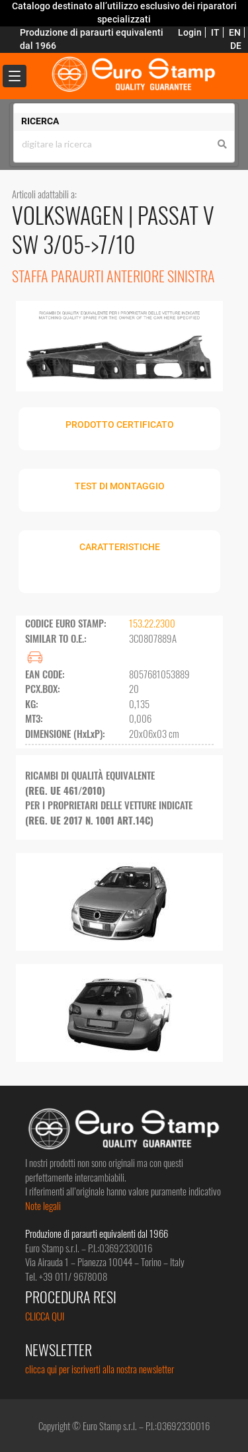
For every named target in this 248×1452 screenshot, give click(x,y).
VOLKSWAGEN (70, 214)
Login (190, 32)
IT (215, 32)
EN (235, 32)
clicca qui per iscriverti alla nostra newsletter (99, 1368)
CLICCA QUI (44, 1316)
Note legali (43, 1205)
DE (235, 45)
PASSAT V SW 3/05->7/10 (113, 229)
